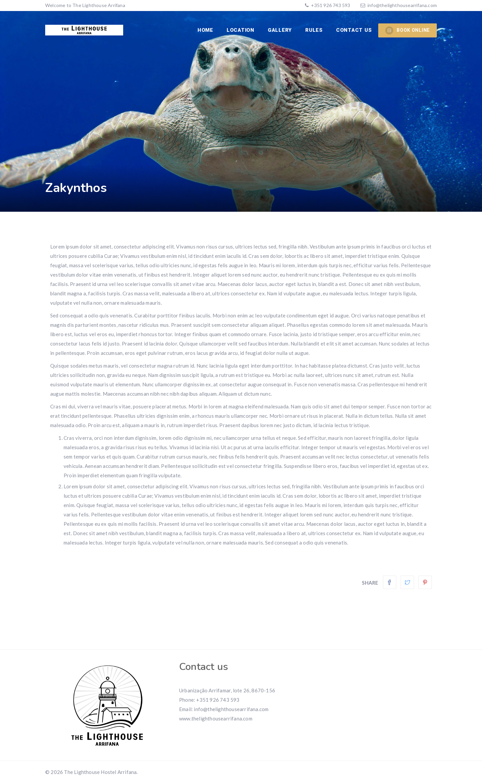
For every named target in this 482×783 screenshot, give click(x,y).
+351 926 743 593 (330, 5)
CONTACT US (354, 30)
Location (240, 30)
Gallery (280, 30)
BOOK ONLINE (407, 30)
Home (205, 30)
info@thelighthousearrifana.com (402, 5)
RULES (314, 30)
